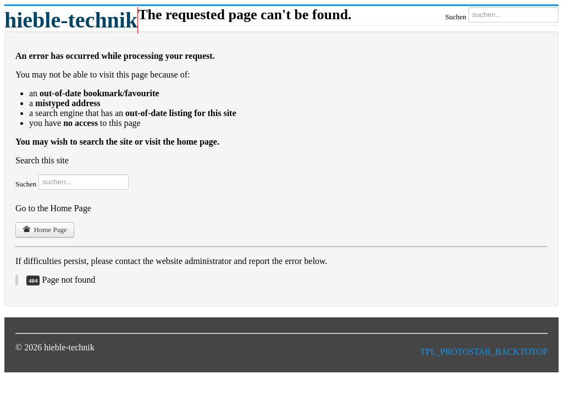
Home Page (45, 230)
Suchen (455, 17)
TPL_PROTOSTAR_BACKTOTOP (484, 351)
